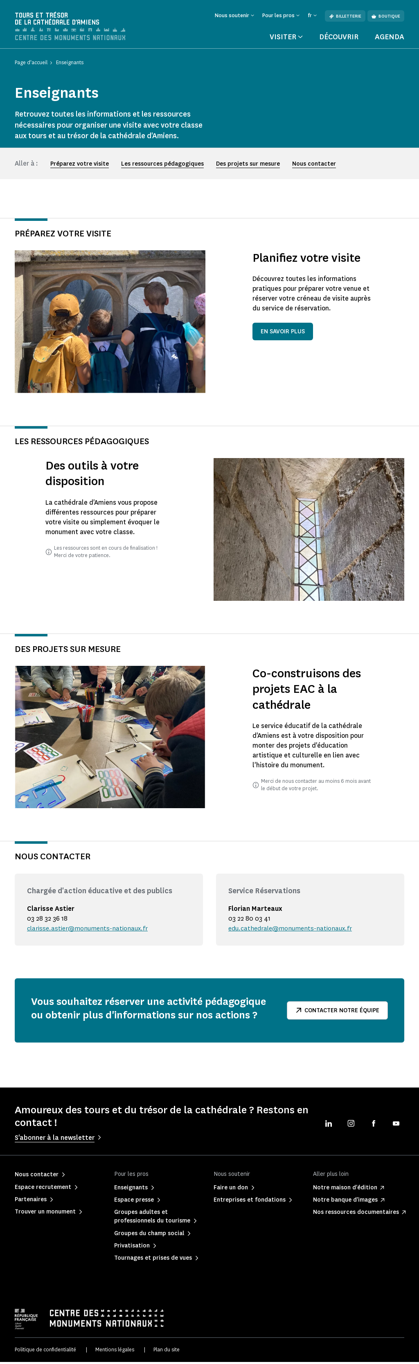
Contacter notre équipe (337, 1012)
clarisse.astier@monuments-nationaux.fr (89, 930)
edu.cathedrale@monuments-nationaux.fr (292, 930)
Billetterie (345, 16)
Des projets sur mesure (248, 165)
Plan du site (166, 1351)
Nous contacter (314, 165)
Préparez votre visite (79, 165)
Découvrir (338, 38)
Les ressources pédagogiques (162, 165)
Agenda (389, 38)
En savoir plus (283, 333)
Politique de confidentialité (45, 1351)
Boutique (386, 16)
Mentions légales (114, 1351)
